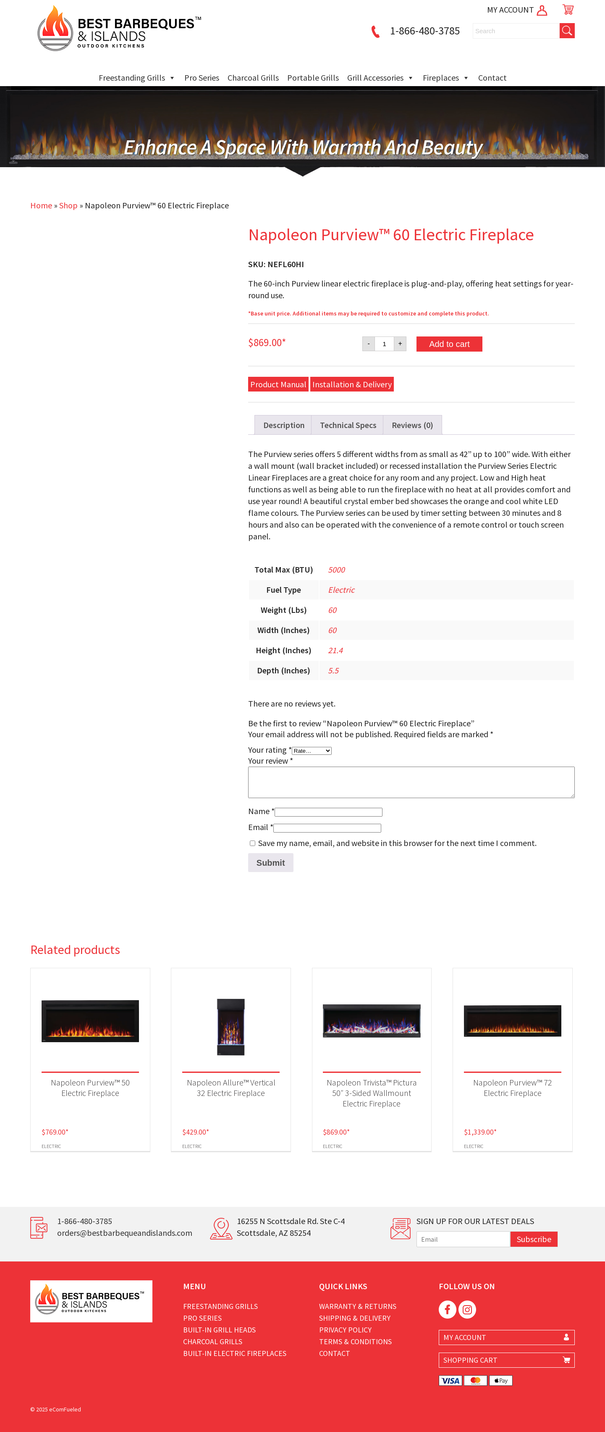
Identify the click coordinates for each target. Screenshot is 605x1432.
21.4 (335, 650)
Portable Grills (313, 77)
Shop (68, 205)
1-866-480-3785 (414, 30)
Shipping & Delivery (354, 1318)
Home (41, 205)
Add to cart (449, 344)
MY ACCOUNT (518, 9)
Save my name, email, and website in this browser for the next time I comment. (397, 843)
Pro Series (201, 77)
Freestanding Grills (137, 77)
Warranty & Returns (357, 1306)
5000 (336, 569)
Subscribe (534, 1239)
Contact (492, 77)
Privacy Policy (345, 1330)
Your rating (270, 749)
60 (332, 609)
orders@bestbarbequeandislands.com (124, 1232)
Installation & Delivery (352, 384)
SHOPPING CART (470, 1360)
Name (261, 811)
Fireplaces (446, 77)
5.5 (333, 670)
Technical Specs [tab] (348, 425)
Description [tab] (284, 425)
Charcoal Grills (253, 77)
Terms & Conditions (355, 1341)
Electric (341, 589)
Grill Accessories (380, 77)
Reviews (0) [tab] (412, 425)
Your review (270, 760)
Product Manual (278, 384)
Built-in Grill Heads (219, 1330)
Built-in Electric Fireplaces (234, 1353)
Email (260, 827)
